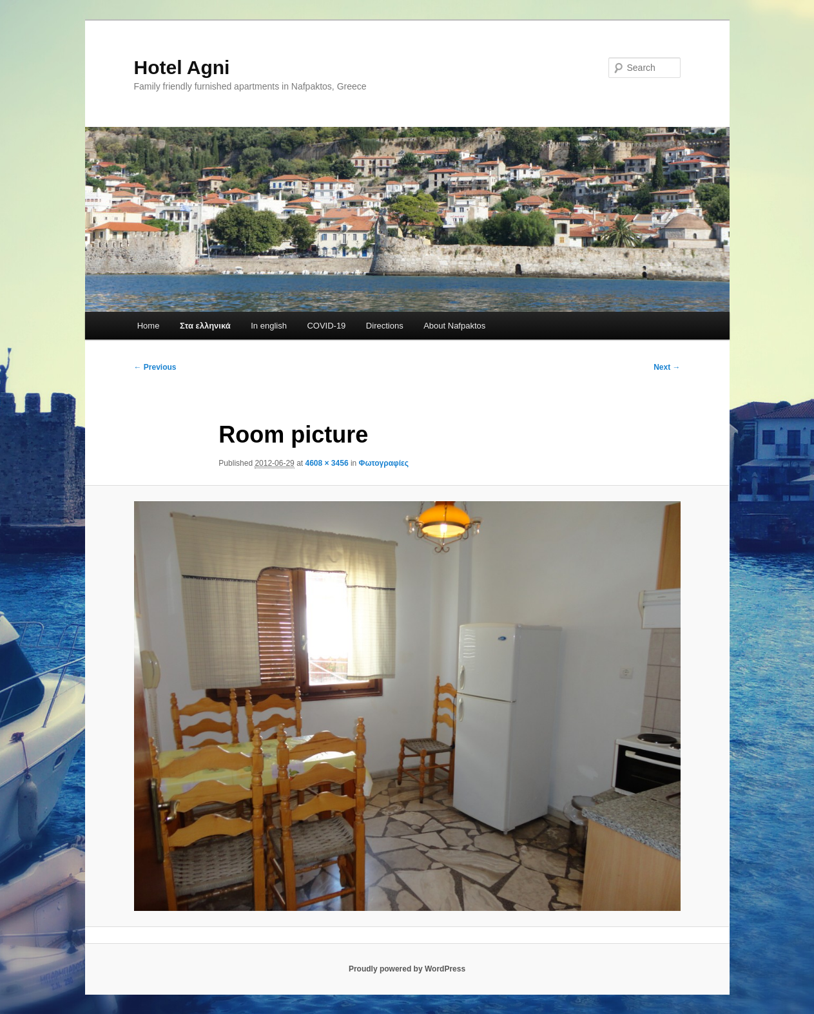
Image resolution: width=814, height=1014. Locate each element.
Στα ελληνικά (205, 325)
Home (148, 325)
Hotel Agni (182, 67)
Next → (667, 367)
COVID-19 (326, 325)
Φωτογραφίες (384, 463)
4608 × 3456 (326, 463)
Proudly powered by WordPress (407, 968)
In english (269, 325)
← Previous (155, 367)
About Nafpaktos (454, 325)
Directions (384, 325)
